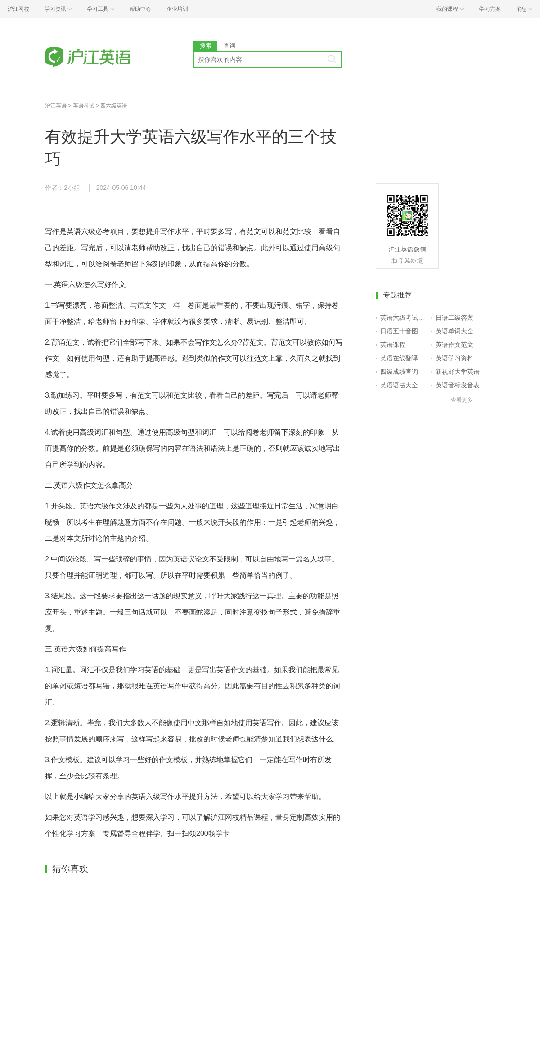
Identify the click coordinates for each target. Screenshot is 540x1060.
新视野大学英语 (458, 371)
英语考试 (83, 106)
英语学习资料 (454, 358)
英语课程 (392, 344)
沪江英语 (56, 106)
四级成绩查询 (399, 371)
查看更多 (461, 400)
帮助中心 (140, 9)
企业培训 (177, 9)
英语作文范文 (454, 344)
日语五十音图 (399, 331)
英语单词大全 (454, 331)
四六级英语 (113, 106)
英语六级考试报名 (404, 317)
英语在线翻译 (399, 358)
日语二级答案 (454, 317)
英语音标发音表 (458, 385)
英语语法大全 (399, 385)
